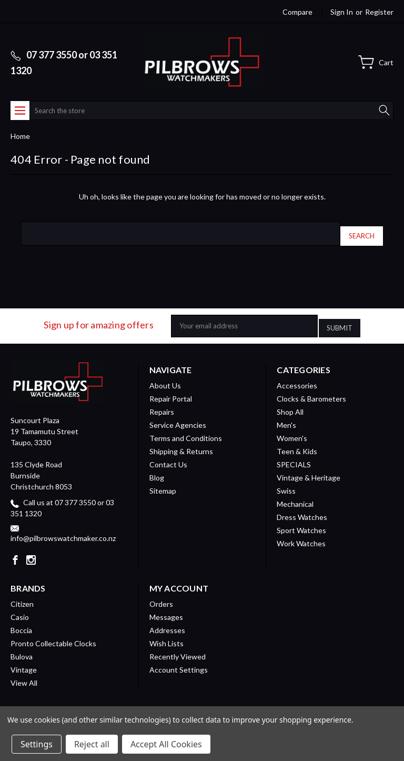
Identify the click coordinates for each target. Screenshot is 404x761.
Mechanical (295, 496)
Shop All (290, 403)
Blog (156, 469)
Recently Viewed (177, 648)
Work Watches (301, 535)
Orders (161, 596)
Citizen (22, 596)
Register (379, 11)
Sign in (341, 11)
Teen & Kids (297, 443)
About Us (165, 377)
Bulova (22, 648)
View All (24, 674)
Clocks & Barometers (311, 390)
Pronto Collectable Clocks (53, 635)
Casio (20, 609)
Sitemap (162, 482)
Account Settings (178, 661)
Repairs (161, 403)
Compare (297, 11)
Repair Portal (170, 390)
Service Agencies (177, 417)
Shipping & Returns (181, 443)
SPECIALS (294, 456)
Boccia (21, 622)
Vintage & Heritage (308, 469)
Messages (166, 609)
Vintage (24, 661)
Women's (292, 430)
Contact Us (168, 456)
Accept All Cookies (166, 744)
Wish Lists (166, 635)
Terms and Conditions (185, 430)
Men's (286, 417)
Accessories (297, 377)
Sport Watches (301, 522)
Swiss (286, 482)
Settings (37, 744)
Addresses (167, 622)
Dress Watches (302, 509)
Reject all (91, 744)
